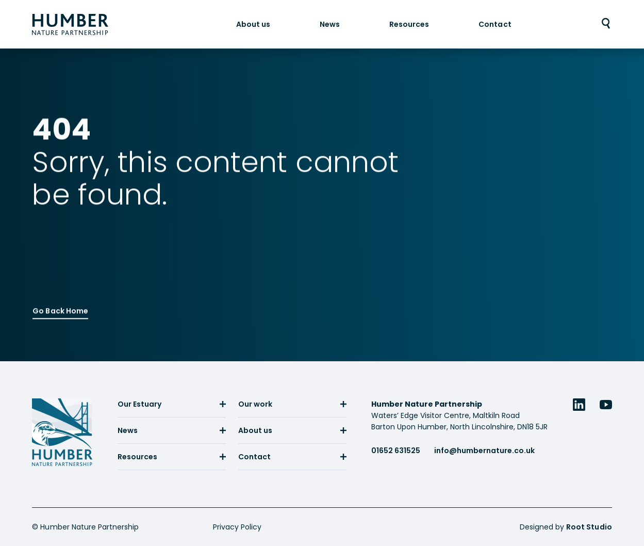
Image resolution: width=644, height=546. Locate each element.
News (330, 24)
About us (253, 24)
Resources (409, 24)
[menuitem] (253, 23)
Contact (494, 24)
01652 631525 (395, 450)
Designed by (566, 527)
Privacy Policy (237, 527)
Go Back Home (60, 308)
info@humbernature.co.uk (484, 450)
